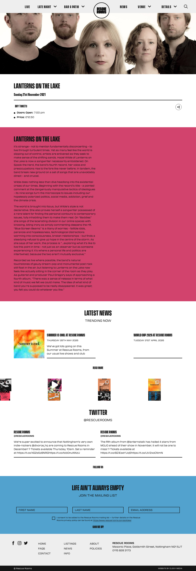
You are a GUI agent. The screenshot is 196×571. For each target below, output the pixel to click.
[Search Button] (177, 6)
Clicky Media (176, 568)
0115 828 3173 (121, 550)
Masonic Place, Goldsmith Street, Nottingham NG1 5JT (147, 546)
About (94, 543)
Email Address (142, 510)
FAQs (41, 548)
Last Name (82, 510)
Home (42, 543)
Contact (44, 553)
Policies (96, 548)
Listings (70, 543)
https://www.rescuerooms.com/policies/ (112, 520)
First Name (27, 510)
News (68, 548)
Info (67, 553)
